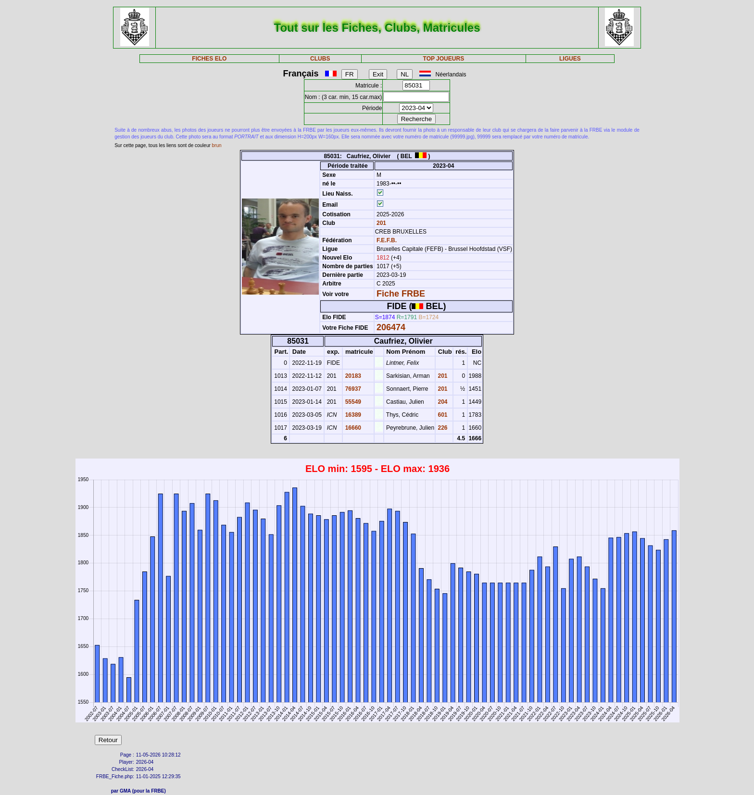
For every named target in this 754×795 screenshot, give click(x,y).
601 (441, 414)
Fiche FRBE (401, 293)
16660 (352, 427)
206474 (391, 327)
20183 (352, 376)
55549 (352, 401)
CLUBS (320, 58)
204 (441, 401)
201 (380, 223)
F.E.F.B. (387, 240)
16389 (352, 414)
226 (441, 427)
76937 (352, 388)
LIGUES (570, 58)
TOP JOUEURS (444, 58)
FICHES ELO (209, 58)
